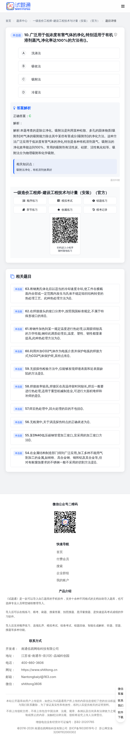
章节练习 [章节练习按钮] (30, 209)
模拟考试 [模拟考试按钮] (65, 200)
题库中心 (21, 20)
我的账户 (62, 580)
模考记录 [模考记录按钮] (99, 209)
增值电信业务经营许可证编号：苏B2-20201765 (65, 722)
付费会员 (62, 559)
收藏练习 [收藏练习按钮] (65, 209)
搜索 (59, 566)
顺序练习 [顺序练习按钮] (30, 200)
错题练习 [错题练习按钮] (99, 200)
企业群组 (62, 573)
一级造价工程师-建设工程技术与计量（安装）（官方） (66, 20)
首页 (8, 20)
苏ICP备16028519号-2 (83, 728)
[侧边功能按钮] (120, 702)
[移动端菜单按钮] (123, 6)
